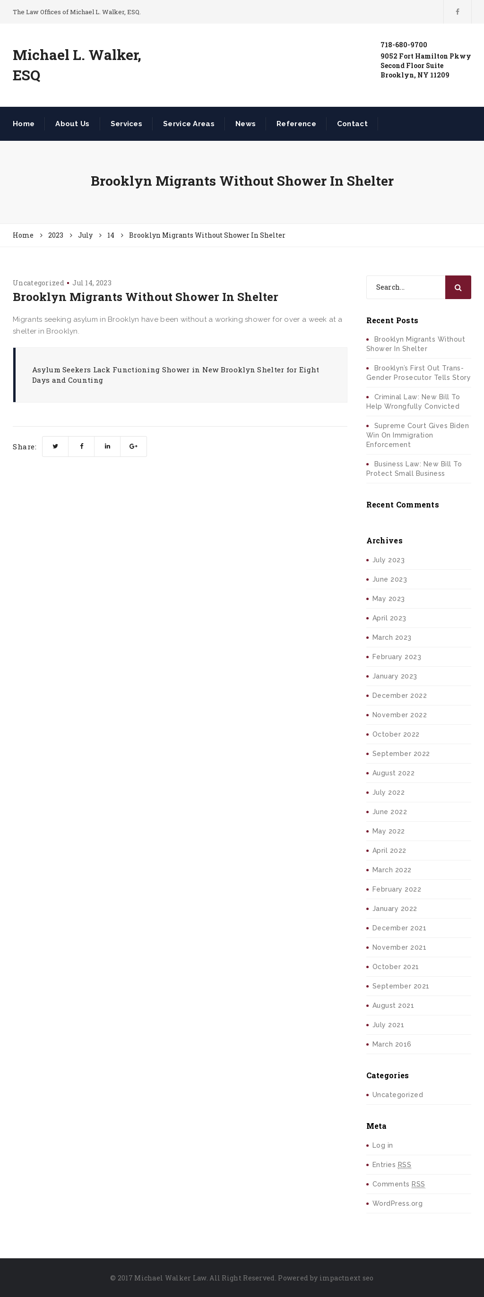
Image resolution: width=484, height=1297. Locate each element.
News (245, 124)
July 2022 (388, 792)
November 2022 (399, 715)
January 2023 (394, 676)
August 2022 (393, 773)
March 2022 (392, 870)
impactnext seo (347, 1277)
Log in (382, 1145)
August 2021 (393, 1005)
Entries (392, 1165)
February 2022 (397, 889)
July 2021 (388, 1025)
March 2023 (392, 637)
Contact (352, 124)
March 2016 (392, 1044)
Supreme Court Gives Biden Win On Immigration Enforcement (417, 435)
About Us (72, 124)
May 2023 (388, 598)
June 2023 (389, 579)
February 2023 (397, 657)
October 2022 (396, 734)
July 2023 (388, 560)
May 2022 (388, 831)
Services (126, 124)
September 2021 (401, 986)
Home (24, 124)
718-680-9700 (403, 44)
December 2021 (399, 928)
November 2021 (399, 947)
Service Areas (189, 124)
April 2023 (389, 618)
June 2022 (389, 812)
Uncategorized (38, 282)
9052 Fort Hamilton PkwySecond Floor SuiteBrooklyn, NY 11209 (425, 65)
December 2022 (399, 695)
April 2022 (389, 850)
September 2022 (401, 753)
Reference (296, 124)
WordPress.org (397, 1203)
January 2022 (394, 908)
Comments (398, 1184)
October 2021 (395, 967)
